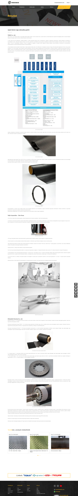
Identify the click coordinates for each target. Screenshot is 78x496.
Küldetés (38, 490)
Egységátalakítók (20, 492)
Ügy (18, 488)
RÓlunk (52, 7)
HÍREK (42, 7)
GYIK (18, 490)
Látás (37, 489)
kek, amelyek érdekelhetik (19, 430)
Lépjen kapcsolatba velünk (41, 493)
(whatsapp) (58, 491)
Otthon (13, 7)
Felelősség (38, 492)
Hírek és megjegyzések (12, 18)
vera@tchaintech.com (59, 2)
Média (28, 489)
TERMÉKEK (22, 7)
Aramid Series (10, 492)
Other (9, 493)
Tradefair (28, 488)
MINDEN (9, 488)
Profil (37, 488)
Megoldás (18, 489)
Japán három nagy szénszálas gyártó (25, 18)
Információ (28, 490)
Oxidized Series (10, 490)
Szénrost (9, 489)
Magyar (68, 2)
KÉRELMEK (32, 7)
